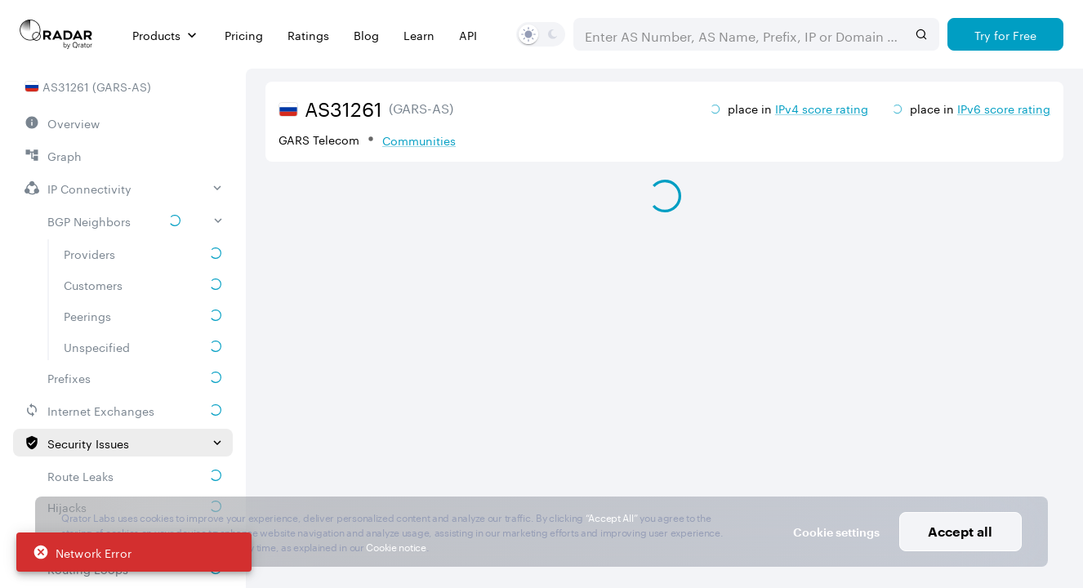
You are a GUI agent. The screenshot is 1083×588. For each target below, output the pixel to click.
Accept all (960, 531)
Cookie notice (396, 546)
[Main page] (56, 34)
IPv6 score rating (1003, 108)
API (468, 34)
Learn (419, 34)
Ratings (308, 34)
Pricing (244, 34)
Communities (419, 140)
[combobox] (740, 34)
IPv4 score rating (821, 108)
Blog (366, 34)
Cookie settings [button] (836, 532)
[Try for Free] (1005, 34)
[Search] (921, 34)
